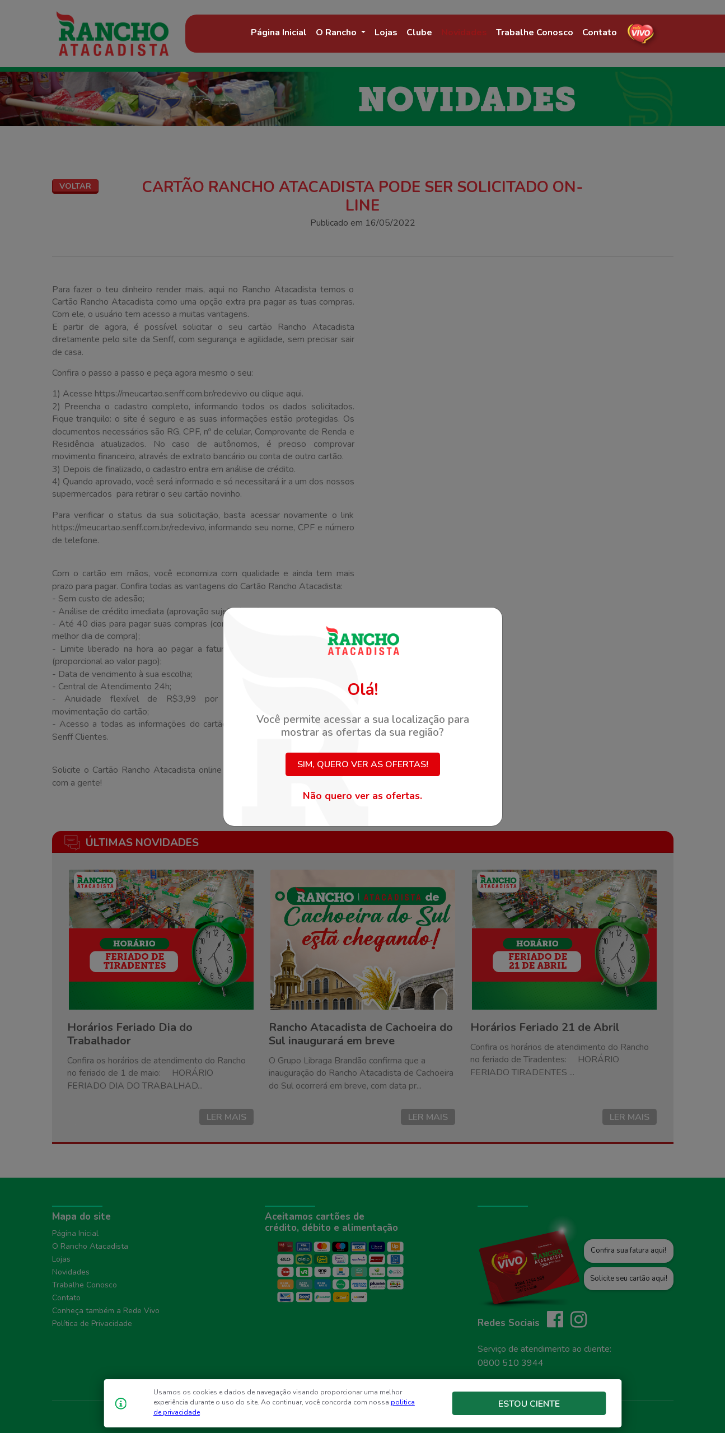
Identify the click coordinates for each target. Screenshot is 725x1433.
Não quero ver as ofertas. (362, 795)
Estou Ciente (529, 1404)
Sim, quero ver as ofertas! (362, 764)
